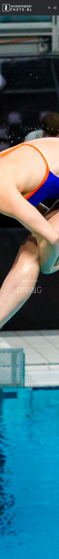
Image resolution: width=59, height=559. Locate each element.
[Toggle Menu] (55, 8)
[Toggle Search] (49, 8)
